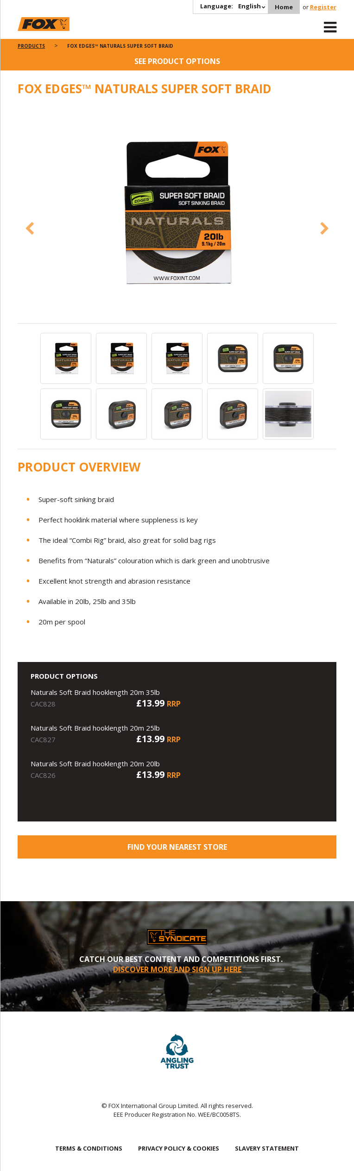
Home (284, 7)
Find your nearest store (177, 847)
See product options (177, 61)
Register (323, 7)
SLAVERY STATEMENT (267, 1148)
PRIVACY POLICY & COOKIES (178, 1148)
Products (31, 46)
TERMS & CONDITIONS (88, 1148)
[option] (177, 213)
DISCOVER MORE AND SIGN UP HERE (177, 969)
